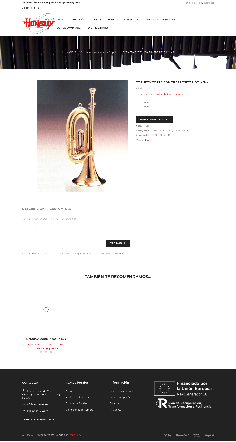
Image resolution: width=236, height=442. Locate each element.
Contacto (131, 19)
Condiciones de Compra (79, 411)
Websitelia (74, 436)
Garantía (114, 404)
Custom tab (60, 209)
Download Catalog (154, 120)
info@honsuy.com (69, 2)
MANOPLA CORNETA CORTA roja (46, 340)
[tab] (33, 208)
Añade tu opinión (145, 88)
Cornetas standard (91, 52)
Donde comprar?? (119, 398)
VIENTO (96, 19)
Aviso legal (72, 392)
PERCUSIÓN (78, 19)
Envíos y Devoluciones (122, 392)
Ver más (116, 243)
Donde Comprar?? (69, 27)
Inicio (60, 19)
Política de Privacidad (78, 398)
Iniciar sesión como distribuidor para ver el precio (164, 94)
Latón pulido (112, 52)
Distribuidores (98, 27)
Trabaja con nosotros (159, 19)
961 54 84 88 (41, 2)
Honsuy (112, 19)
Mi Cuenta (115, 411)
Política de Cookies (77, 404)
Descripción (33, 209)
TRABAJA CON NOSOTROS (38, 420)
